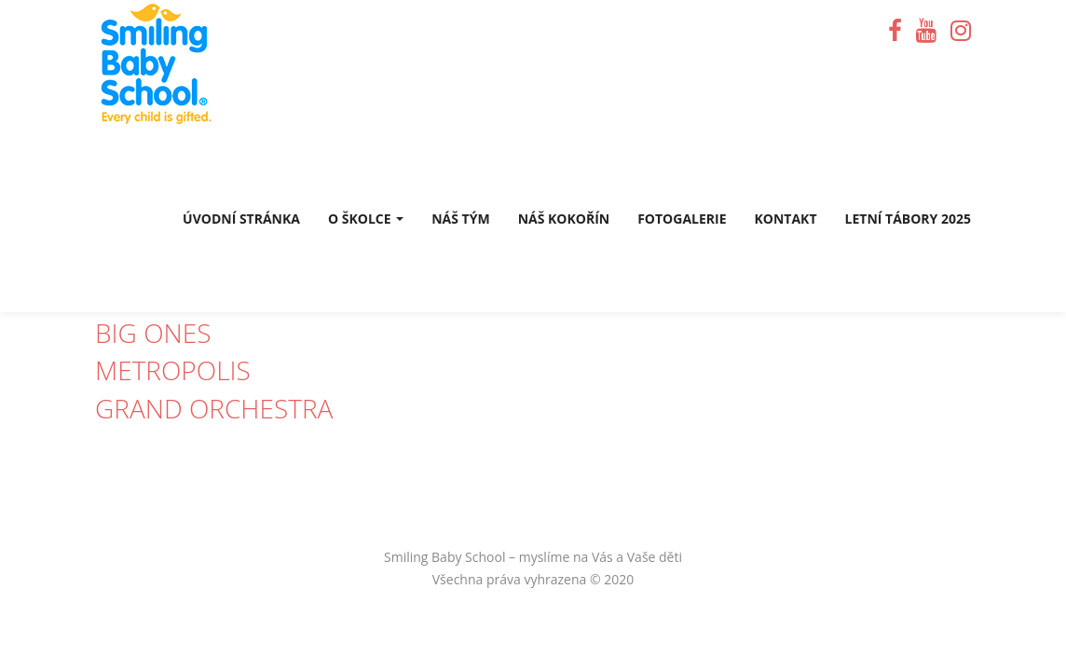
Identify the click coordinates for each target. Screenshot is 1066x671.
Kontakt (786, 218)
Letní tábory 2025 (908, 218)
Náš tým (460, 218)
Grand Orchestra (214, 408)
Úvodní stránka (241, 218)
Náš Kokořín (564, 218)
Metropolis (173, 370)
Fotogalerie (681, 218)
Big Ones (153, 332)
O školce (365, 218)
